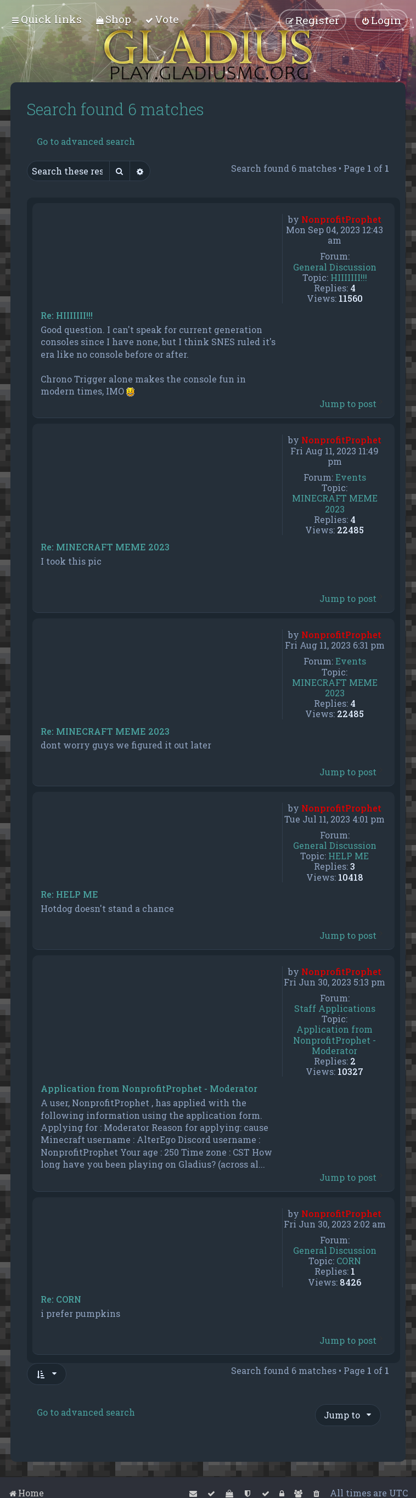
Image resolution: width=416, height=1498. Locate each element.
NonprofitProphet (341, 219)
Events (350, 477)
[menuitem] (113, 19)
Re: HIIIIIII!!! (67, 315)
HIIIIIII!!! (348, 277)
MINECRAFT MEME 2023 (335, 503)
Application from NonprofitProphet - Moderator (334, 1040)
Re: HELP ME (69, 894)
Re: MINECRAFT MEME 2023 (105, 547)
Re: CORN (61, 1299)
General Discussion (334, 267)
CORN (348, 1260)
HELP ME (348, 856)
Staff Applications (334, 1008)
